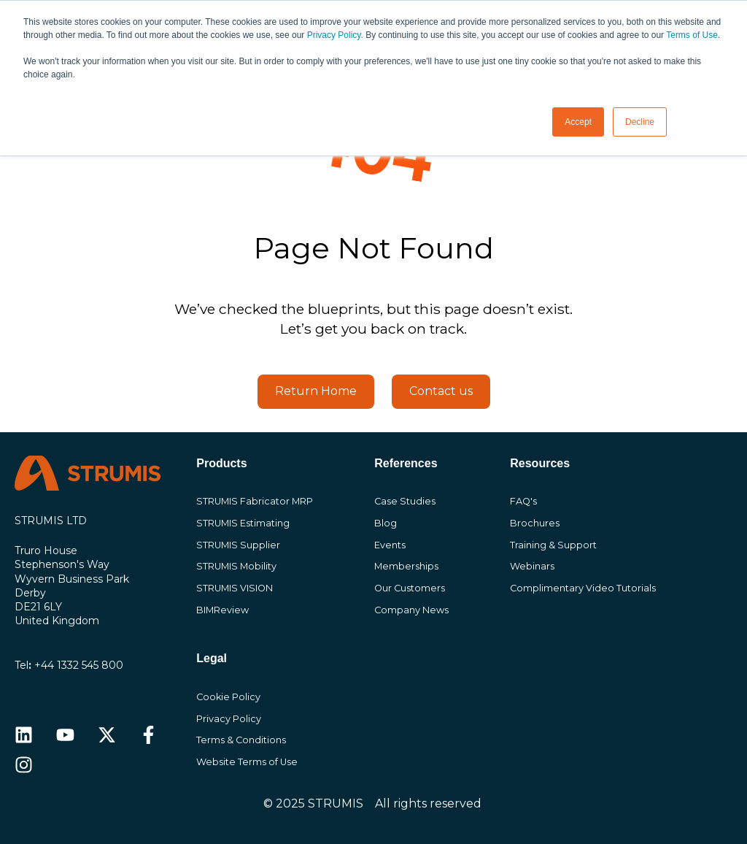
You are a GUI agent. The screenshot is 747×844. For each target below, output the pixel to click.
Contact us (441, 391)
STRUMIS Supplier (238, 545)
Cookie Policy (228, 696)
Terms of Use (692, 35)
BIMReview (222, 610)
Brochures (535, 523)
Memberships (406, 566)
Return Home (316, 391)
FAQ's (523, 501)
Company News (411, 610)
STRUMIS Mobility (236, 566)
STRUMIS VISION (234, 588)
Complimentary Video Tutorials (583, 588)
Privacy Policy (228, 718)
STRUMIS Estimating (243, 523)
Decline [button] (639, 122)
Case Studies (405, 501)
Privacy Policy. (335, 35)
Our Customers (409, 588)
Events (390, 545)
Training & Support (553, 545)
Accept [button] (578, 122)
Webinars (532, 566)
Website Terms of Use (247, 761)
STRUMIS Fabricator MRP (254, 501)
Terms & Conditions (241, 739)
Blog (385, 523)
